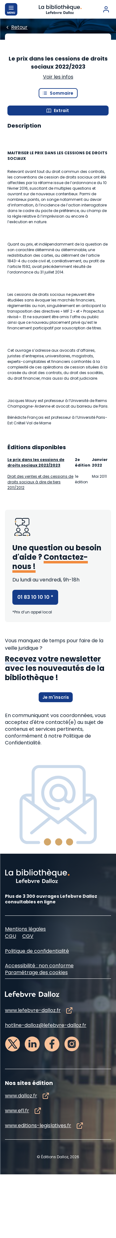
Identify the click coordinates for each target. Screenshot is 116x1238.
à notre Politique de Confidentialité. (48, 803)
